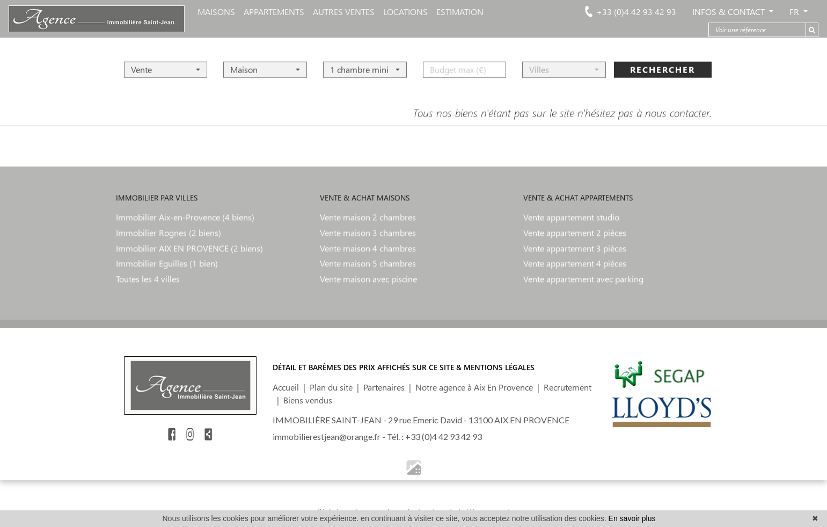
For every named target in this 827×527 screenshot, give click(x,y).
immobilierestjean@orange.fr (326, 436)
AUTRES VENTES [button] (344, 11)
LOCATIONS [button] (405, 11)
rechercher (662, 65)
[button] (166, 65)
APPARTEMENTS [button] (274, 11)
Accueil (286, 387)
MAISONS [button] (216, 11)
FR (795, 11)
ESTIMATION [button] (460, 11)
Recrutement (567, 387)
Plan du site (331, 387)
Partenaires (384, 387)
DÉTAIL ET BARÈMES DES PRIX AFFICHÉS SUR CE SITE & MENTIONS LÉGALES (404, 367)
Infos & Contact (729, 11)
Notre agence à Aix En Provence (474, 387)
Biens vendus (307, 400)
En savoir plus (632, 518)
